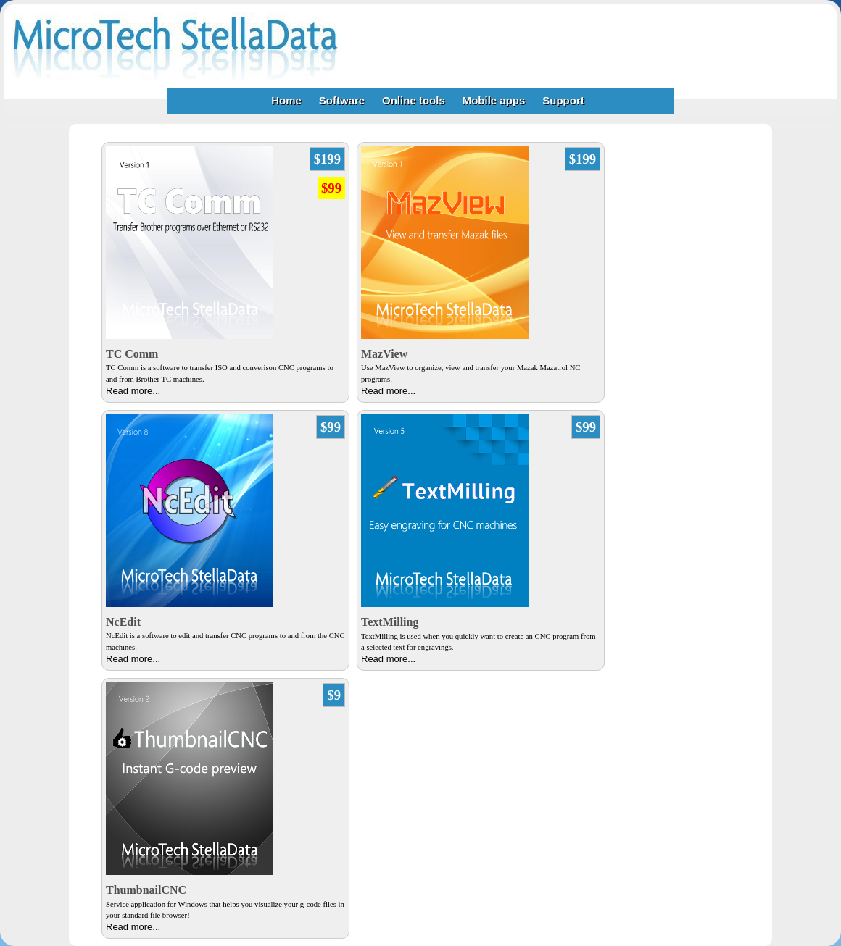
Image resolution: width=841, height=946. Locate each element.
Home (286, 100)
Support (563, 100)
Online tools (413, 100)
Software (342, 100)
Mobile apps (494, 100)
